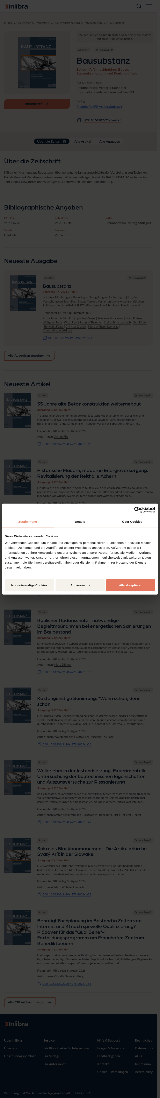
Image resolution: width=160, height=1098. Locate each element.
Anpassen (80, 585)
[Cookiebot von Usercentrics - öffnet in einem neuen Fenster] (137, 510)
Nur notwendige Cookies (29, 585)
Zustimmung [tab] (28, 521)
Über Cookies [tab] (132, 521)
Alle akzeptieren (130, 585)
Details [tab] (80, 521)
